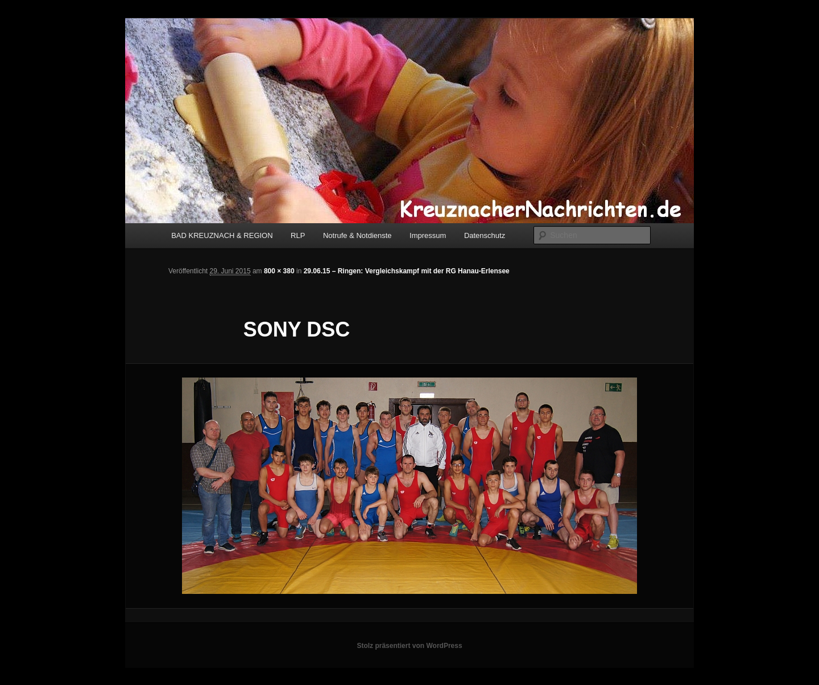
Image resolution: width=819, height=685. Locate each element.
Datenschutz (484, 235)
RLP (298, 235)
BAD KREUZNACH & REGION (221, 235)
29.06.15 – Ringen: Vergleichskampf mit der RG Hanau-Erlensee (407, 271)
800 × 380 (279, 271)
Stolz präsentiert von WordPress (409, 646)
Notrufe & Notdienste (357, 235)
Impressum (428, 235)
